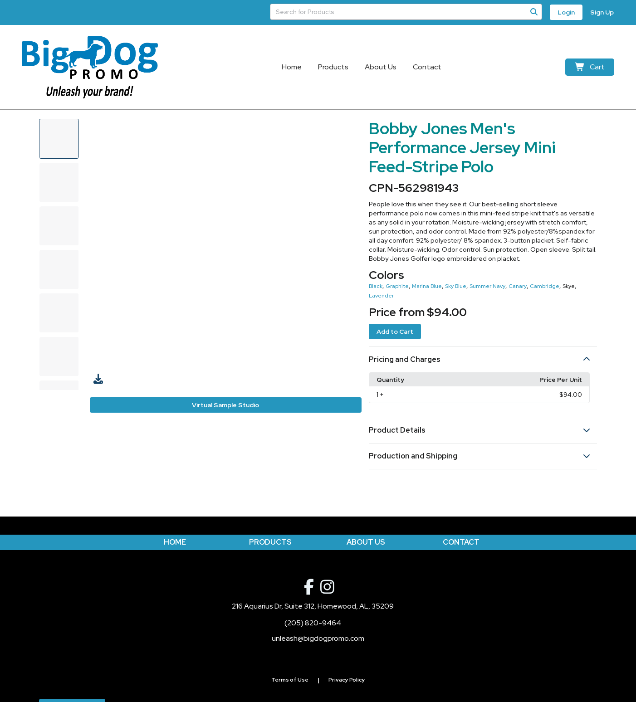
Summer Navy (487, 286)
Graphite (397, 286)
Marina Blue (427, 286)
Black (375, 286)
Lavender (381, 295)
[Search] (534, 12)
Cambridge (544, 286)
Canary (518, 286)
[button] (483, 359)
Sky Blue (455, 286)
